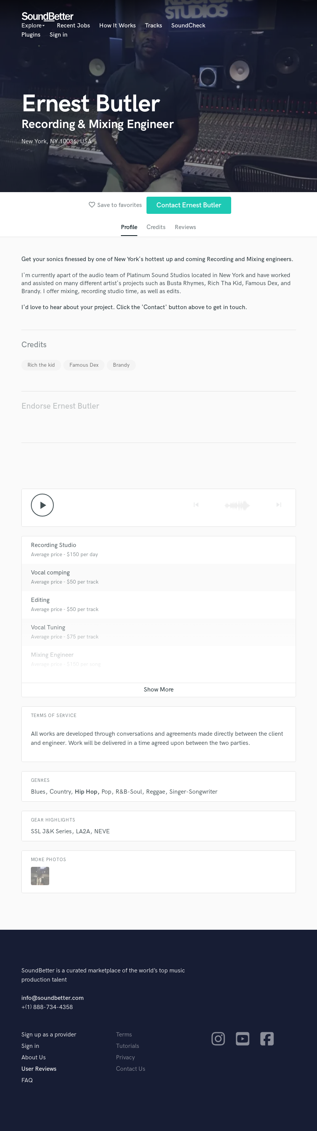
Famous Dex (83, 365)
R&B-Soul (129, 792)
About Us (33, 1057)
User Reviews (38, 1069)
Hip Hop (86, 792)
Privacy (125, 1057)
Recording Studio (53, 545)
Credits (156, 227)
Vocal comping (50, 572)
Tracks (153, 25)
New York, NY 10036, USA (56, 141)
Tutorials (127, 1046)
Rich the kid (41, 365)
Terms (124, 1034)
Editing (40, 600)
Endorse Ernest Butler (60, 406)
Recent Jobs (73, 25)
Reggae (155, 792)
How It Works (117, 25)
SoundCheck (188, 25)
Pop (106, 792)
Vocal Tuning (48, 627)
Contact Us (130, 1069)
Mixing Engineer (52, 655)
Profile (129, 227)
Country (60, 792)
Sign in (59, 35)
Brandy (121, 365)
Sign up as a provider (48, 1034)
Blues (38, 792)
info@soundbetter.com (52, 998)
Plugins (30, 35)
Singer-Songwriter (193, 792)
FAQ (27, 1080)
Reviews (185, 227)
